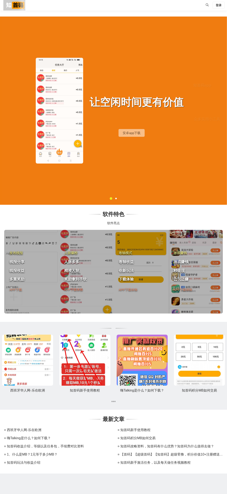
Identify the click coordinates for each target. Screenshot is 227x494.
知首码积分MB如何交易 (199, 390)
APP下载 (15, 289)
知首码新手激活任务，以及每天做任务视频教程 (155, 462)
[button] (111, 198)
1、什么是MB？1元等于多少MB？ (32, 454)
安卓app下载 (157, 133)
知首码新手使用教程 (85, 390)
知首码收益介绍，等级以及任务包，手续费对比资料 (45, 446)
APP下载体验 (73, 289)
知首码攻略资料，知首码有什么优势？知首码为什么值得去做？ (167, 446)
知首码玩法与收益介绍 (23, 462)
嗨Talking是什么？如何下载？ (142, 390)
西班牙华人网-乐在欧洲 (27, 390)
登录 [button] (219, 5)
